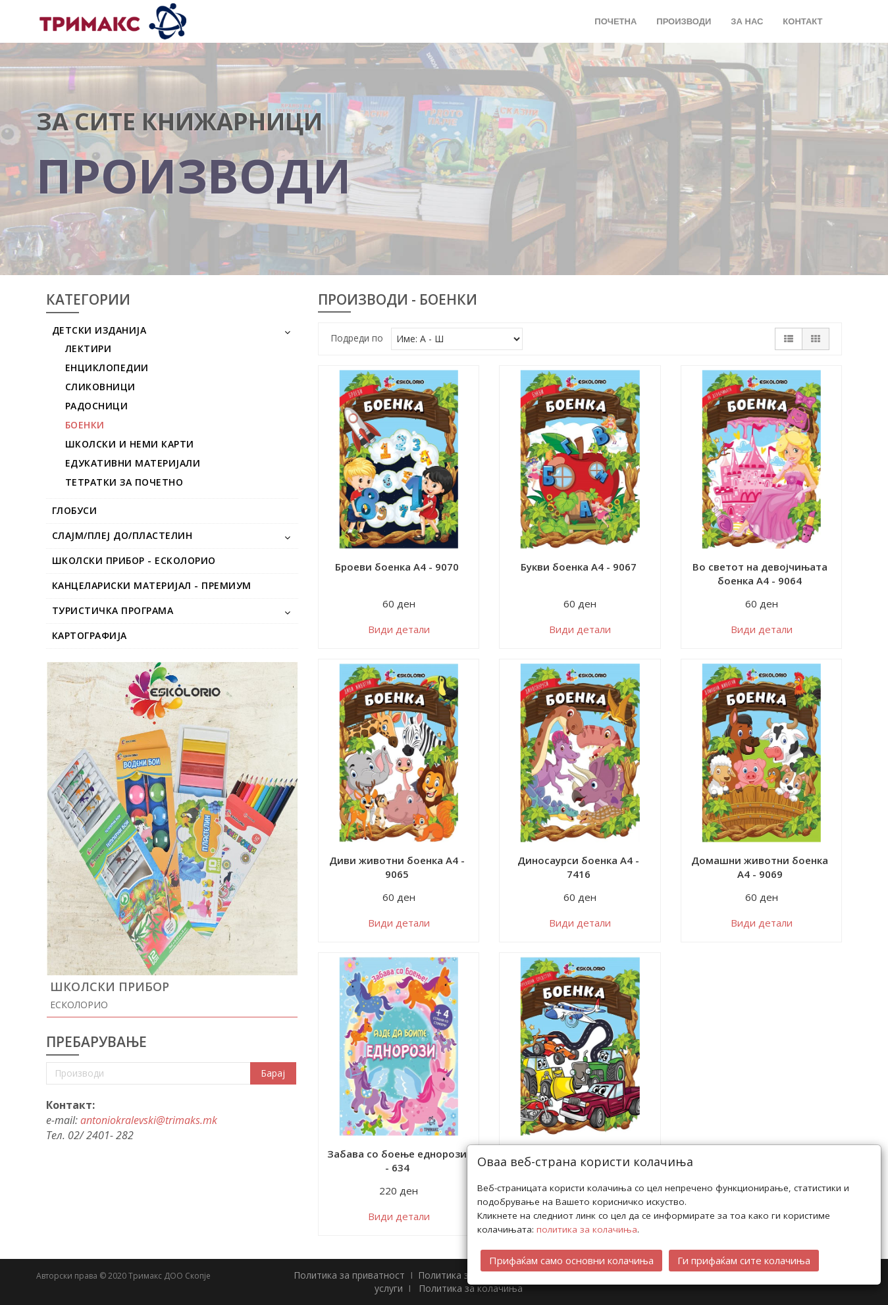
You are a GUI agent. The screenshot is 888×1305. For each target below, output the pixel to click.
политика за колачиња (586, 1227)
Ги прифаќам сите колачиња (743, 1258)
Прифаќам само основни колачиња (571, 1258)
